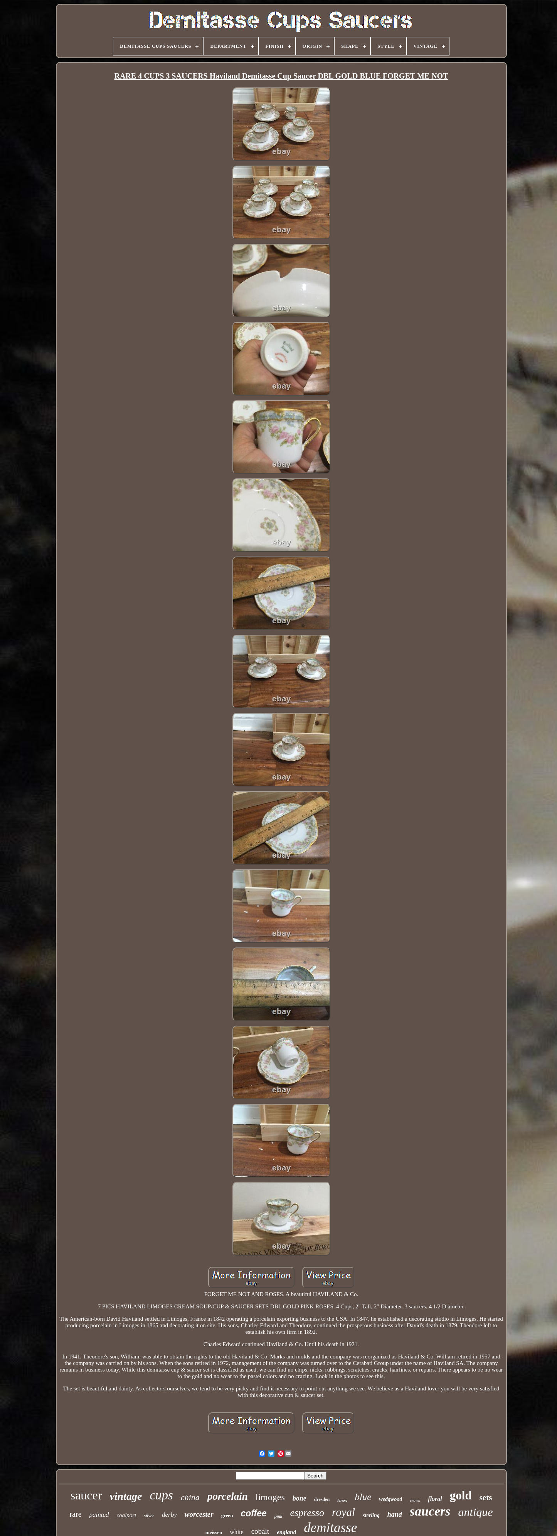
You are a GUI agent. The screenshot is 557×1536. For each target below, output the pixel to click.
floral (435, 1499)
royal (343, 1512)
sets (486, 1497)
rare (75, 1514)
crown (415, 1500)
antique (475, 1512)
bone (299, 1498)
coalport (126, 1515)
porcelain (227, 1496)
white (237, 1532)
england (286, 1532)
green (227, 1515)
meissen (213, 1532)
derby (169, 1514)
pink (278, 1516)
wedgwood (390, 1499)
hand (394, 1514)
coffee (254, 1513)
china (190, 1497)
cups (161, 1495)
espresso (307, 1512)
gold (461, 1495)
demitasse (330, 1527)
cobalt (260, 1531)
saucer (86, 1495)
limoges (270, 1497)
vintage (125, 1496)
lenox (342, 1500)
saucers (430, 1511)
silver (149, 1515)
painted (99, 1514)
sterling (371, 1515)
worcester (199, 1514)
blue (363, 1497)
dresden (322, 1499)
